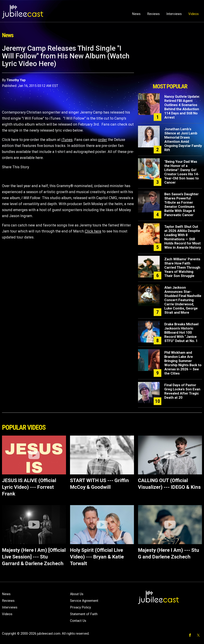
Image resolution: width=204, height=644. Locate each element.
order (102, 140)
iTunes (66, 140)
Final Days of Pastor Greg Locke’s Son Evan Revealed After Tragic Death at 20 (182, 391)
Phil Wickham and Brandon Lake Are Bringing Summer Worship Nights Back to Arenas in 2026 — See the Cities (183, 363)
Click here (93, 231)
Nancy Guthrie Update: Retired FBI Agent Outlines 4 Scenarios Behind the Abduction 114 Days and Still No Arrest (182, 107)
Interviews (174, 14)
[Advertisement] (170, 63)
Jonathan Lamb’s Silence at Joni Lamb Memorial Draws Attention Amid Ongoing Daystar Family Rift (183, 139)
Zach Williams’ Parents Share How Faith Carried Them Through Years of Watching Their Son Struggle (182, 267)
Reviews (153, 14)
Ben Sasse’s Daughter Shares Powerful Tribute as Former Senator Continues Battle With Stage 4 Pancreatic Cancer (181, 204)
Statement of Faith (84, 614)
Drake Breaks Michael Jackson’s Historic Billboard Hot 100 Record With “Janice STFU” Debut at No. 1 (181, 332)
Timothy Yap (16, 80)
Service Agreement (84, 601)
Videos (193, 14)
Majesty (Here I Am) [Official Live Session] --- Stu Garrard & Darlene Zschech (34, 556)
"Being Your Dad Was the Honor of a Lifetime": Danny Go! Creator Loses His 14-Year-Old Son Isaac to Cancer (181, 172)
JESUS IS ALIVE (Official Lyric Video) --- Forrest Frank (29, 487)
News (136, 14)
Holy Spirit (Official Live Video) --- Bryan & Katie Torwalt (97, 556)
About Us (76, 594)
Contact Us (78, 621)
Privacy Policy (80, 607)
